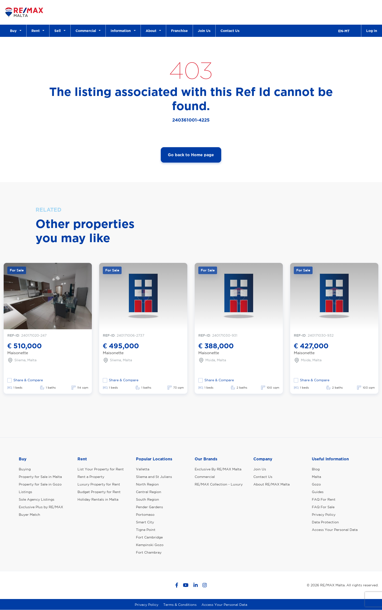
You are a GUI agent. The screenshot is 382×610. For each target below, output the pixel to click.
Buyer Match (29, 515)
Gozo (316, 484)
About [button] (152, 30)
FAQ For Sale (323, 507)
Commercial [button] (87, 30)
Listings (25, 492)
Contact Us (229, 30)
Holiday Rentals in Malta (97, 499)
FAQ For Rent (323, 499)
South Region (147, 499)
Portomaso (145, 515)
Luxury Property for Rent (98, 484)
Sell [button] (58, 30)
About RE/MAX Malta (271, 484)
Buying (25, 469)
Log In (371, 30)
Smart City (145, 522)
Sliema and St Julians (154, 477)
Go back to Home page (191, 155)
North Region (147, 484)
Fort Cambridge (149, 537)
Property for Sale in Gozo (40, 484)
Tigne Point (145, 530)
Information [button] (122, 30)
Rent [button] (36, 30)
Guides (318, 492)
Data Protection (325, 522)
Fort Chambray (149, 552)
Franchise (179, 30)
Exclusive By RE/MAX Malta (218, 469)
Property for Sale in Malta (40, 477)
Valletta (142, 469)
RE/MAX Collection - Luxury (219, 484)
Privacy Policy (323, 515)
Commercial (205, 477)
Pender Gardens (149, 507)
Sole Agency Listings (36, 499)
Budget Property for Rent (99, 492)
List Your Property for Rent (100, 469)
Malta (316, 477)
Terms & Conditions (180, 605)
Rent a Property (90, 477)
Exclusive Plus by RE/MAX (41, 507)
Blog (316, 469)
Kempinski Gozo (149, 545)
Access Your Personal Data (335, 530)
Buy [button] (14, 30)
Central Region (148, 492)
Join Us (204, 30)
